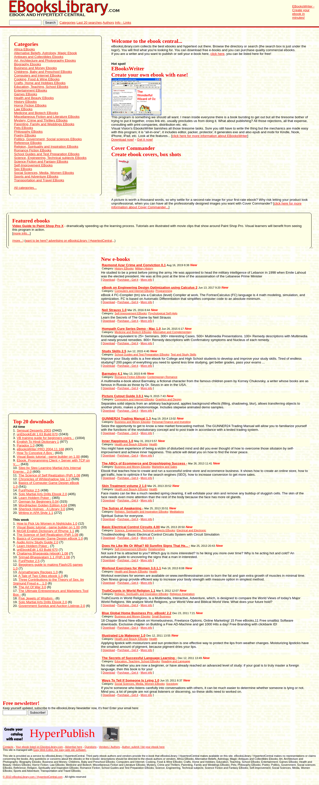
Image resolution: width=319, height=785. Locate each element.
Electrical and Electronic (191, 530)
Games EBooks (25, 94)
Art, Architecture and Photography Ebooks (45, 60)
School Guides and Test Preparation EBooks (47, 154)
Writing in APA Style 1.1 (36, 513)
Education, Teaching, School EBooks (41, 87)
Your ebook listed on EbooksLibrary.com (39, 746)
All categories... (25, 188)
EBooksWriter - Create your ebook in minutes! (303, 11)
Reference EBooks (28, 143)
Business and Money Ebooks (35, 68)
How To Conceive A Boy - (35, 453)
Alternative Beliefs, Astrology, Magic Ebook (45, 53)
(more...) (17, 240)
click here (217, 54)
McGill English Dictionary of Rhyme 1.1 (45, 531)
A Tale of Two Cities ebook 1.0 (40, 576)
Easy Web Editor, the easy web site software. (59, 749)
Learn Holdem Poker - (35, 498)
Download (109, 279)
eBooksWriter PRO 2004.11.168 (40, 449)
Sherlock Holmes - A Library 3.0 (42, 509)
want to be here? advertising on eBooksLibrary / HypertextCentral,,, (70, 240)
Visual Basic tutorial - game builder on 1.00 (48, 456)
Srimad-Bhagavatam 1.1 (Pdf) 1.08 (44, 557)
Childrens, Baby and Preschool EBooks (43, 72)
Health (153, 444)
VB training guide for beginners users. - (45, 438)
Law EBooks (23, 109)
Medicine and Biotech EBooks (36, 113)
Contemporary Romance (162, 376)
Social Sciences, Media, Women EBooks (44, 173)
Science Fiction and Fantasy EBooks (41, 161)
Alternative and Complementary (172, 332)
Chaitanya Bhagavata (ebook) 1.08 (42, 553)
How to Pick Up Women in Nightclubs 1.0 (47, 523)
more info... (21, 233)
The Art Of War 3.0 (32, 587)
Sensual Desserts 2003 (34, 430)
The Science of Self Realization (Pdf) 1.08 (49, 475)
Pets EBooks (23, 128)
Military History (144, 268)
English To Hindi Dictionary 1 (38, 442)
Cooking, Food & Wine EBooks (37, 79)
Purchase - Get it (127, 279)
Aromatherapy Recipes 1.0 (38, 572)
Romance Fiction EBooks (32, 150)
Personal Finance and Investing (171, 421)
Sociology (172, 683)
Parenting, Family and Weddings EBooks (44, 124)
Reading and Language (175, 661)
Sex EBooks (23, 169)
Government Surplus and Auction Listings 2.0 (52, 606)
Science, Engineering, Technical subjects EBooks (50, 158)
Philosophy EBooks (28, 131)
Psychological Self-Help (162, 313)
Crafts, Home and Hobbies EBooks (40, 83)
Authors (108, 22)
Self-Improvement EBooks (33, 165)
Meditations (177, 511)
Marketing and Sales (164, 466)
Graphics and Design (168, 399)
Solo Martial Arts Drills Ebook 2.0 (43, 494)
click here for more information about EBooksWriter (209, 136)
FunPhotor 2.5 (29, 490)
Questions (90, 746)
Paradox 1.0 (26, 445)
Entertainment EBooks (30, 90)
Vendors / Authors (109, 746)
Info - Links (123, 22)
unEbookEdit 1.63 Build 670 (37, 434)
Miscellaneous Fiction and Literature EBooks (47, 116)
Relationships (156, 549)
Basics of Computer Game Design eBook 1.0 (50, 538)
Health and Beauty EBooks (34, 98)
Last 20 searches (89, 22)
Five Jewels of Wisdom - (37, 598)
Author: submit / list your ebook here (143, 746)
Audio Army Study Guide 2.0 (37, 542)
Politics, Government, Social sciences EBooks (48, 139)
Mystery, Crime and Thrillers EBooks (41, 120)
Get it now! (145, 139)
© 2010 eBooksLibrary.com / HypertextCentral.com (33, 776)
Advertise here (73, 746)
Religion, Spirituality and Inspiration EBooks (46, 146)
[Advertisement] (32, 330)
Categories (68, 22)
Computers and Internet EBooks (37, 75)
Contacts (8, 746)
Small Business (161, 616)
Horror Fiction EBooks (30, 105)
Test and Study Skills (183, 354)
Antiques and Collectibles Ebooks (38, 57)
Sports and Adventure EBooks (36, 176)
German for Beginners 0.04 (39, 501)
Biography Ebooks (27, 64)
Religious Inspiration (182, 593)
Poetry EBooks (25, 135)
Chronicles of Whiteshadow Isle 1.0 (45, 479)
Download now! (122, 139)
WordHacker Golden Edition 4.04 (43, 505)
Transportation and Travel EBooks (39, 180)
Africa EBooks (24, 49)
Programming (164, 290)
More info (146, 279)
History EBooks (25, 102)
